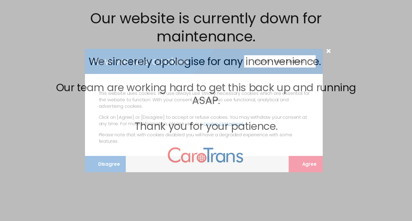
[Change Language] (280, 61)
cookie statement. (223, 123)
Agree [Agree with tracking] (306, 164)
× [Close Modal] (328, 53)
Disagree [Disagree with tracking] (105, 164)
